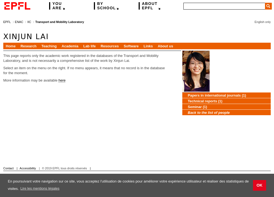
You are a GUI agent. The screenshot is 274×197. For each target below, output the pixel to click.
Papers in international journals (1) (217, 95)
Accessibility (28, 168)
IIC (29, 22)
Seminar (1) (197, 107)
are (57, 6)
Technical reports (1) (205, 101)
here (61, 80)
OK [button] (260, 185)
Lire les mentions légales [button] (39, 188)
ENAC (19, 22)
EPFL (149, 6)
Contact (8, 168)
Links (148, 46)
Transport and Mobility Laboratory (59, 22)
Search (268, 6)
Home (11, 46)
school (106, 6)
